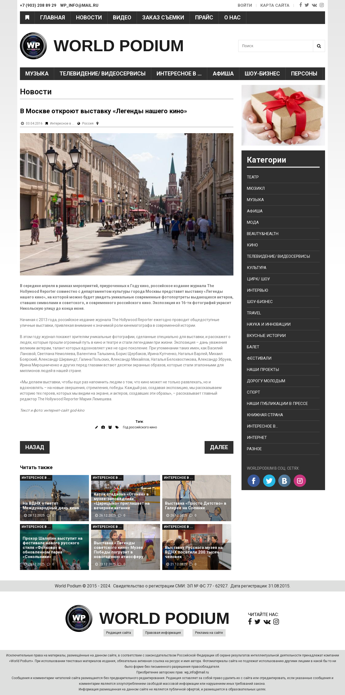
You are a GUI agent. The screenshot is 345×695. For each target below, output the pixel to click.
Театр (253, 177)
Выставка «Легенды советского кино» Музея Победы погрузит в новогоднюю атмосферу (118, 550)
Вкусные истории (266, 335)
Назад (34, 447)
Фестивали (259, 358)
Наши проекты (263, 369)
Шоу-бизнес (260, 301)
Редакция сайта (118, 633)
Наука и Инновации (269, 324)
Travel (254, 313)
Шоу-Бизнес (262, 73)
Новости (89, 17)
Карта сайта (274, 5)
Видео (122, 17)
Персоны (304, 73)
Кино (252, 245)
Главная (52, 17)
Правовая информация (163, 633)
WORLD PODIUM (119, 46)
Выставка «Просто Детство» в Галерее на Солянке (195, 505)
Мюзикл (256, 188)
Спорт (253, 392)
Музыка (37, 73)
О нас (232, 17)
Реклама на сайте (209, 633)
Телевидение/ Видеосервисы (103, 73)
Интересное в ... (179, 73)
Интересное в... (262, 426)
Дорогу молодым (266, 381)
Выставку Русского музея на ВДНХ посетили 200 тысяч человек (194, 552)
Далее (219, 447)
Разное (254, 448)
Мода (253, 222)
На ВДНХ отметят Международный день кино (51, 505)
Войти (245, 5)
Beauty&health (262, 233)
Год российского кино (140, 427)
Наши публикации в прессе (277, 403)
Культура (256, 267)
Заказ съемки (163, 17)
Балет (253, 347)
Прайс (204, 17)
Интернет (257, 437)
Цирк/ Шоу (258, 279)
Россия (88, 123)
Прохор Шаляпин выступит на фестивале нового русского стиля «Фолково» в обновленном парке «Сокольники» (52, 547)
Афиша (223, 73)
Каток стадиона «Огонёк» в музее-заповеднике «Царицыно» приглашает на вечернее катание (122, 501)
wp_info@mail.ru (196, 672)
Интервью (257, 290)
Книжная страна (265, 414)
